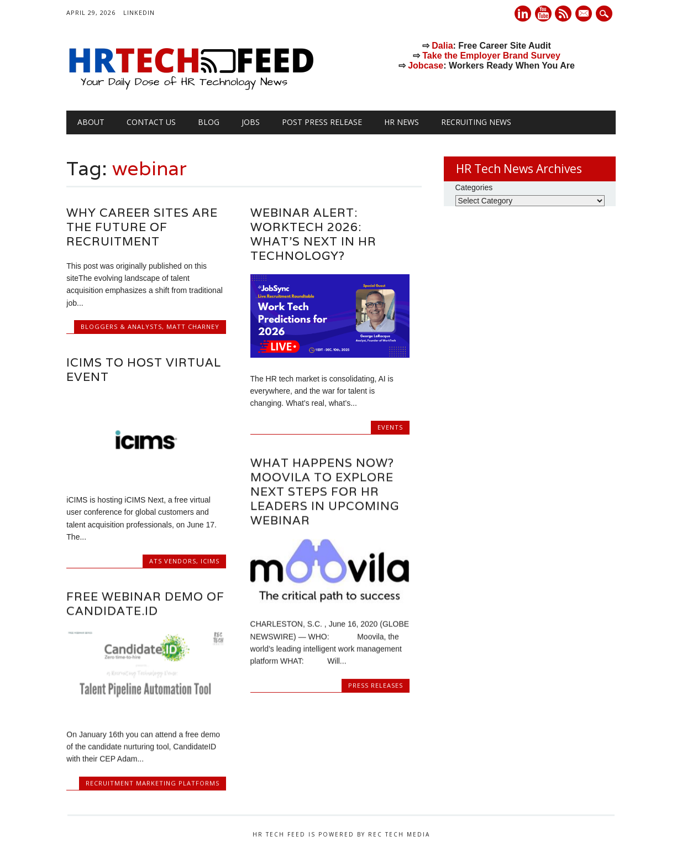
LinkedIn (139, 12)
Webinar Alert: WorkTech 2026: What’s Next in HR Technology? (313, 234)
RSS (563, 14)
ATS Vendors (172, 561)
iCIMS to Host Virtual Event (143, 369)
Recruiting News (476, 122)
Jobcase (425, 65)
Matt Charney (192, 326)
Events (390, 427)
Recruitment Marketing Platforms (152, 782)
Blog (208, 122)
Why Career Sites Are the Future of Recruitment (142, 227)
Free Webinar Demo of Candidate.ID (145, 603)
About (90, 122)
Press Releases (375, 685)
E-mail (585, 14)
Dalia (442, 45)
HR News (401, 122)
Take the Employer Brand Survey (491, 55)
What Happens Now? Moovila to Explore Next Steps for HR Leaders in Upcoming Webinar (324, 491)
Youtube (543, 14)
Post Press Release (322, 122)
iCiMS (210, 561)
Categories (474, 187)
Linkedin (523, 14)
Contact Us (151, 122)
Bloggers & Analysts (121, 326)
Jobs (251, 122)
